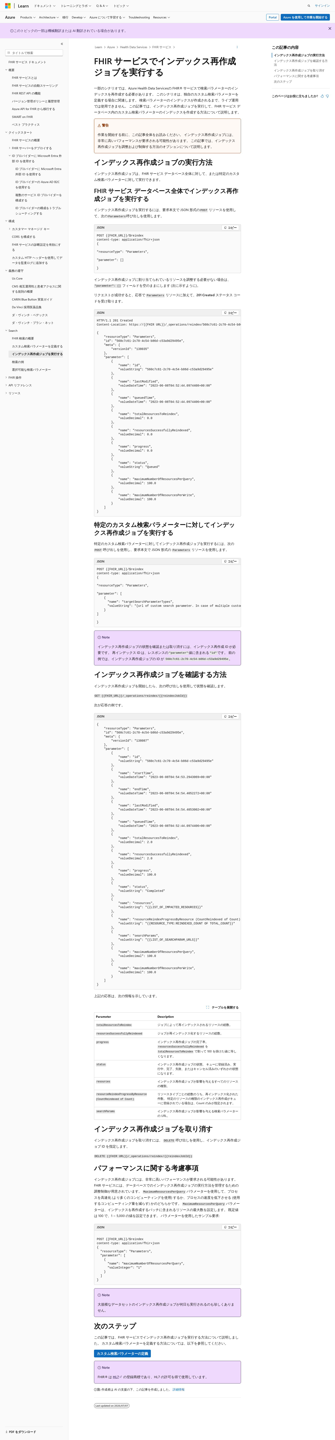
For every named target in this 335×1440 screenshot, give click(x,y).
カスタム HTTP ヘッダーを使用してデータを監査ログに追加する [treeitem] (37, 260)
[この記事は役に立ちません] (327, 96)
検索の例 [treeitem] (18, 362)
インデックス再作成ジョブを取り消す (299, 70)
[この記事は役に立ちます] (322, 96)
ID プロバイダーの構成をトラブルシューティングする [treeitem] (38, 210)
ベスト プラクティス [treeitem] (26, 124)
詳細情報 (179, 1389)
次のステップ (283, 81)
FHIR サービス (161, 47)
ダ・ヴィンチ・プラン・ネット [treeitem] (33, 323)
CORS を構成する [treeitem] (23, 237)
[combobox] (34, 52)
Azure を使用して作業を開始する (305, 17)
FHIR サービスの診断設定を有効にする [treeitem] (36, 247)
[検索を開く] (309, 6)
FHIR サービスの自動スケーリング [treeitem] (35, 85)
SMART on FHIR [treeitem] (22, 117)
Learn (98, 47)
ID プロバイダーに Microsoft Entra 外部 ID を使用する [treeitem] (38, 171)
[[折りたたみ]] (61, 44)
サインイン (322, 5)
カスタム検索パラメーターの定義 (122, 1353)
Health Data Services (133, 47)
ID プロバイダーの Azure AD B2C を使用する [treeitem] (37, 184)
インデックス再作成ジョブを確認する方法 (301, 63)
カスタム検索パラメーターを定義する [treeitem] (37, 346)
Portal (273, 17)
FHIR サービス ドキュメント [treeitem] (27, 62)
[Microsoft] (8, 6)
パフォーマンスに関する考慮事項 (296, 76)
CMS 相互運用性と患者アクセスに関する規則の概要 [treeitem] (36, 289)
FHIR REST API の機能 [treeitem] (26, 93)
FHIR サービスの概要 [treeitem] (26, 140)
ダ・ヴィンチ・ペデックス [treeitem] (30, 315)
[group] (167, 416)
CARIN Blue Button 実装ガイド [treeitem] (32, 299)
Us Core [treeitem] (17, 278)
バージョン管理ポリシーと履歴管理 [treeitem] (36, 101)
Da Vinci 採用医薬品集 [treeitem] (27, 307)
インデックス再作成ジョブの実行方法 (299, 55)
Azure (111, 47)
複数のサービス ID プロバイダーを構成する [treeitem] (38, 197)
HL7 (116, 1377)
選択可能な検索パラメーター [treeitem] (31, 369)
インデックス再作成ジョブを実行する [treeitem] (37, 354)
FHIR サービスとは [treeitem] (24, 78)
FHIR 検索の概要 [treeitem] (23, 338)
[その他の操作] (237, 47)
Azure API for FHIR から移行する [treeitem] (33, 109)
